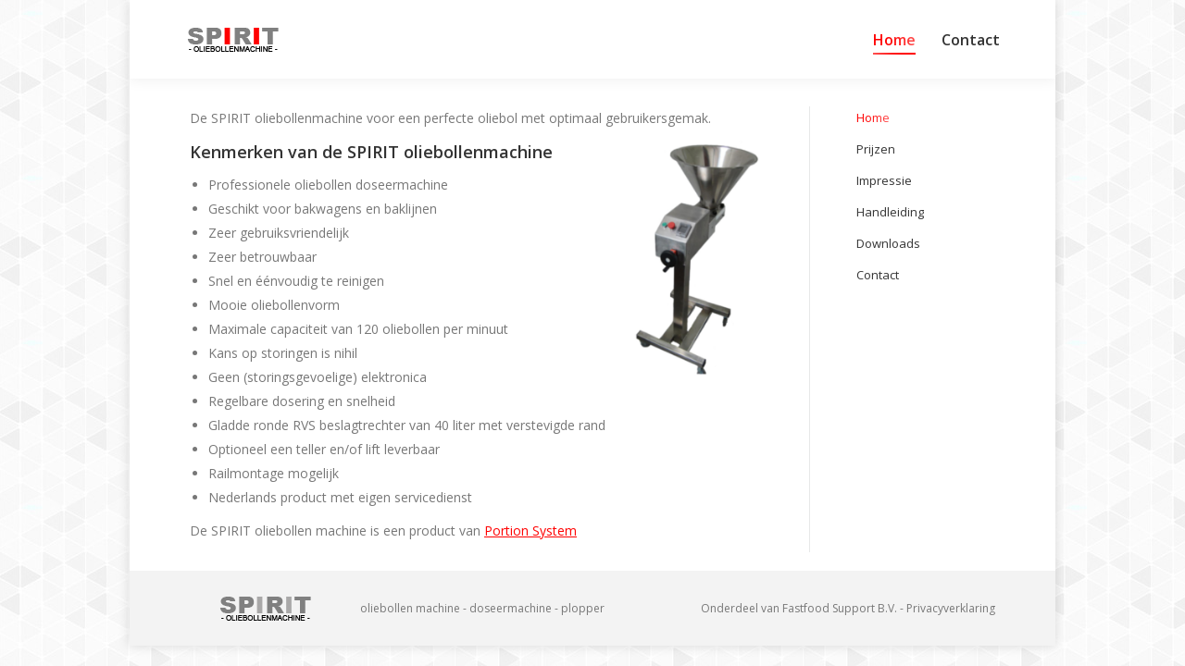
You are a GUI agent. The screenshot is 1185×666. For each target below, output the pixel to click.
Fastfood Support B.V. (839, 608)
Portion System (530, 530)
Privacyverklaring (950, 608)
